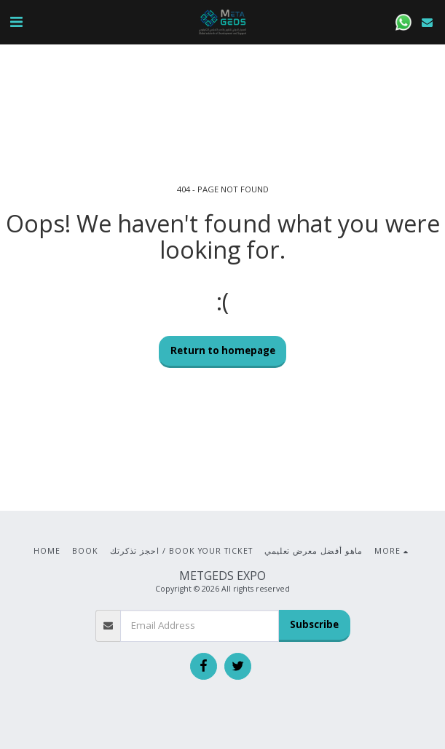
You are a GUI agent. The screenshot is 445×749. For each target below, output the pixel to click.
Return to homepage (222, 350)
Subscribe (314, 624)
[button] (16, 21)
